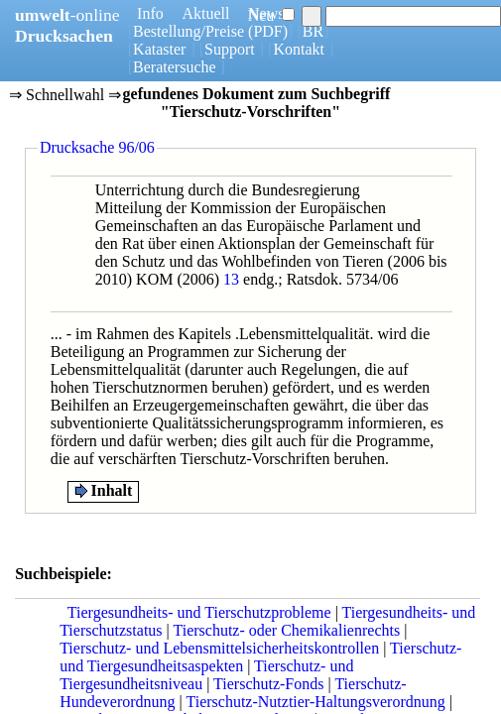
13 (231, 279)
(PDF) (268, 31)
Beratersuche (174, 67)
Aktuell (205, 13)
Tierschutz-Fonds (268, 683)
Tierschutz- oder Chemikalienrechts (286, 630)
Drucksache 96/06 (97, 147)
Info (150, 13)
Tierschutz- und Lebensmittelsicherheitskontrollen (219, 648)
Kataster (159, 49)
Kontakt (298, 49)
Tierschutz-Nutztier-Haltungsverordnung (315, 701)
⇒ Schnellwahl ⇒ (65, 96)
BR (313, 31)
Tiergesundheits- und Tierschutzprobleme (199, 612)
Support (229, 49)
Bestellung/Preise (188, 31)
